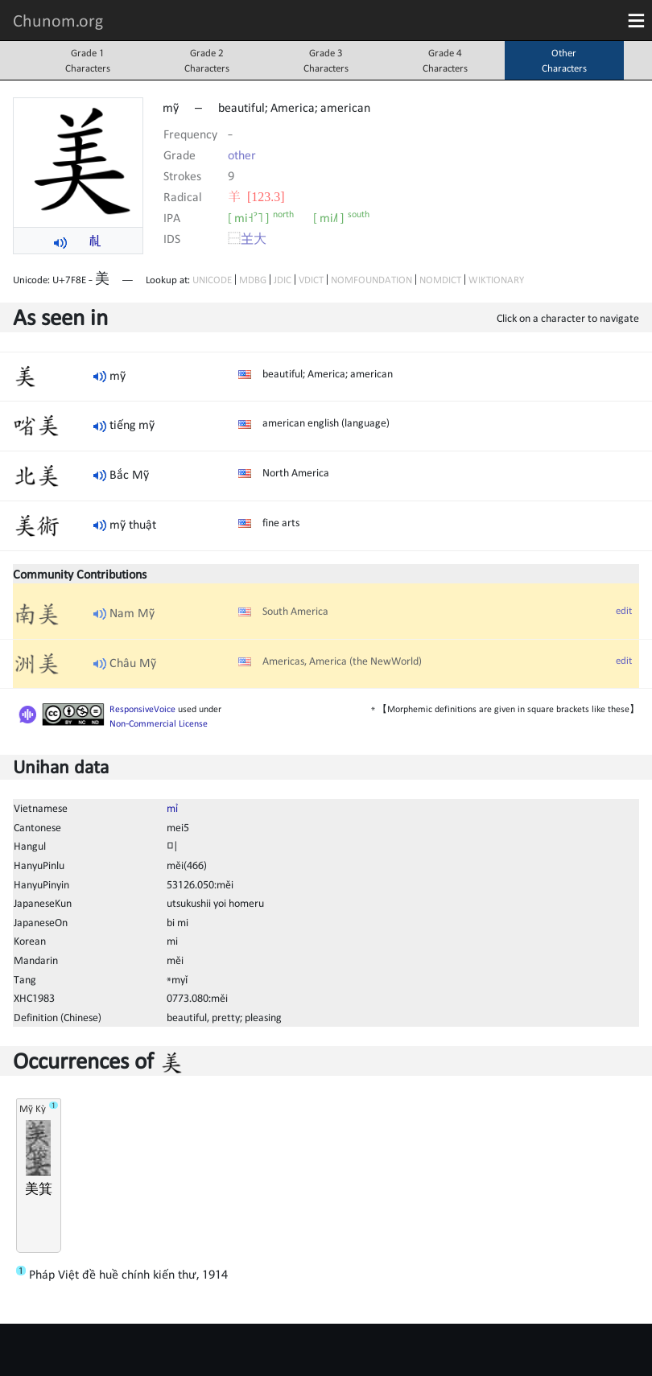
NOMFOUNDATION (371, 279)
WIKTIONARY (496, 279)
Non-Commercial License (158, 723)
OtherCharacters (564, 60)
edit (624, 610)
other (242, 154)
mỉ (172, 808)
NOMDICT (440, 279)
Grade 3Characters (326, 60)
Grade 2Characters (206, 60)
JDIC (282, 279)
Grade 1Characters (87, 60)
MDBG (252, 279)
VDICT (311, 279)
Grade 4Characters (445, 60)
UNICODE (212, 279)
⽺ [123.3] (256, 196)
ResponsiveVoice (142, 709)
